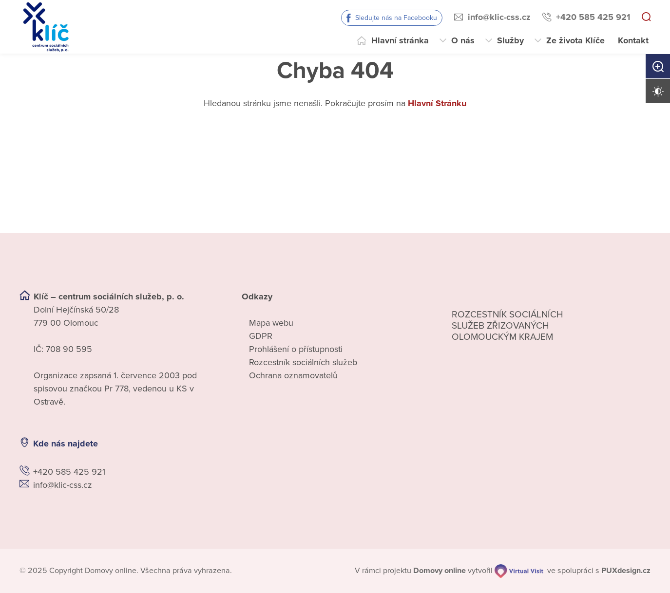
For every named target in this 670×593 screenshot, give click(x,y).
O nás (463, 40)
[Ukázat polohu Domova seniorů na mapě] (170, 443)
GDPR (260, 336)
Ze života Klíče (575, 40)
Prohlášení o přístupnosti (296, 349)
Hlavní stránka (400, 40)
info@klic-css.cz (499, 17)
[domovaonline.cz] (439, 570)
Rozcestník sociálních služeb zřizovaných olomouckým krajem (507, 325)
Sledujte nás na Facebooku (396, 18)
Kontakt (633, 40)
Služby (510, 40)
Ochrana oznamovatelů (293, 375)
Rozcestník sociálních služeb (303, 362)
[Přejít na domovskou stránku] (45, 27)
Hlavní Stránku (437, 103)
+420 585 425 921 (593, 17)
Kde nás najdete (65, 443)
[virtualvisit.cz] (519, 571)
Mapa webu (271, 322)
